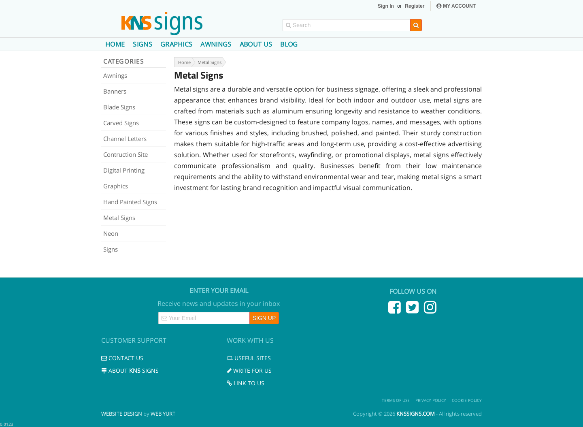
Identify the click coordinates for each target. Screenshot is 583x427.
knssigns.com (415, 413)
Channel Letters (125, 139)
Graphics (176, 44)
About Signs (130, 370)
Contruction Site (125, 154)
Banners (114, 91)
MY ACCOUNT (456, 6)
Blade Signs (119, 107)
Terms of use (396, 400)
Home (115, 44)
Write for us (249, 370)
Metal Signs (119, 218)
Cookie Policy (467, 400)
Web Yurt (163, 413)
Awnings (215, 44)
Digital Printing (124, 170)
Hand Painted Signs (130, 202)
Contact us (122, 358)
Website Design (121, 413)
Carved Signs (121, 123)
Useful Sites (249, 358)
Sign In (386, 6)
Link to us (245, 383)
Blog (289, 44)
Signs (142, 44)
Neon (110, 233)
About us (256, 44)
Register (414, 6)
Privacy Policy (430, 400)
